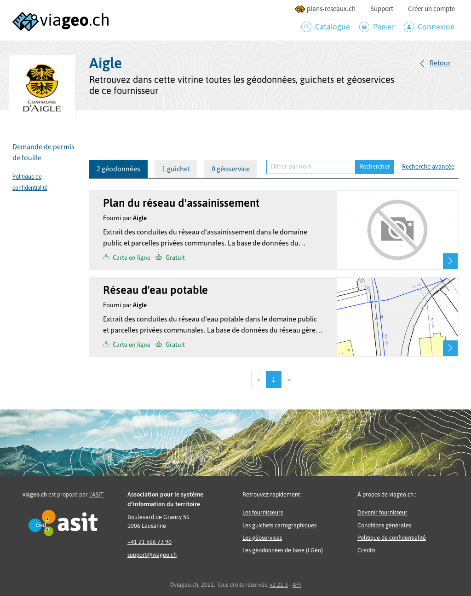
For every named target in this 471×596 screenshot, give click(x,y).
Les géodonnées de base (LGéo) (282, 550)
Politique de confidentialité (391, 537)
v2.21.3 (279, 584)
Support (381, 9)
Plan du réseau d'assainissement (181, 203)
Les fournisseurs (262, 512)
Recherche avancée (428, 166)
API (297, 584)
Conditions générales (384, 525)
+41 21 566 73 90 (149, 541)
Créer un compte (431, 9)
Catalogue (325, 27)
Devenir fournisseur (382, 512)
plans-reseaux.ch (325, 9)
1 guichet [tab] (176, 169)
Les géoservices (262, 537)
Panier (377, 27)
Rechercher (374, 166)
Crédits (366, 550)
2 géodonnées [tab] (118, 169)
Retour (440, 63)
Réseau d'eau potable (155, 290)
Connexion (429, 27)
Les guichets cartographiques (279, 525)
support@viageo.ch (152, 554)
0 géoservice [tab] (231, 169)
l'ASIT (96, 494)
